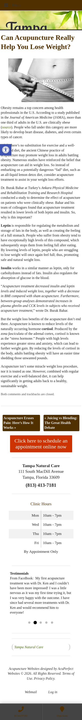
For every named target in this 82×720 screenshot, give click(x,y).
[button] (5, 149)
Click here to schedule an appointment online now (41, 443)
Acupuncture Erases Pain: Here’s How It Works (18, 423)
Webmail (31, 692)
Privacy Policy (44, 678)
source (6, 127)
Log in (52, 692)
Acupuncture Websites (24, 669)
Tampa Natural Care (28, 647)
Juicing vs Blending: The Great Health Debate (60, 423)
